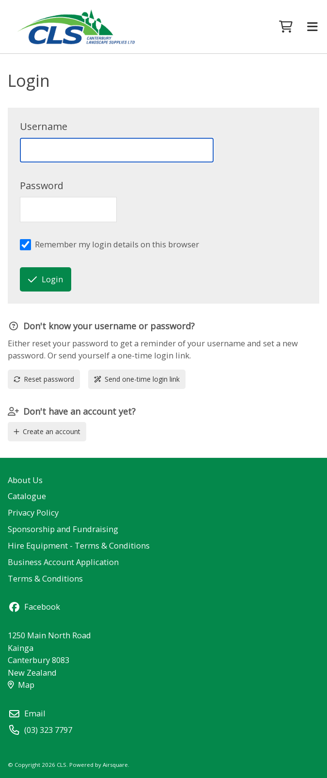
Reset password (44, 379)
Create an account (47, 431)
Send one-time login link (137, 379)
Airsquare (115, 764)
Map (21, 684)
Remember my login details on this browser (117, 244)
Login (45, 279)
